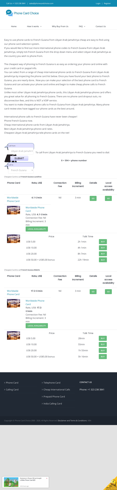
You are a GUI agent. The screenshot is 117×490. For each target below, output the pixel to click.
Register (107, 3)
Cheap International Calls (57, 389)
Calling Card (12, 389)
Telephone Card (52, 382)
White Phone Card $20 (28, 480)
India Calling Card (53, 403)
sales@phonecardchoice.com (41, 3)
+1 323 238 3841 (19, 3)
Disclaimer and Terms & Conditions (72, 420)
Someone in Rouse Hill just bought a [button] (30, 479)
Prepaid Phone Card (54, 396)
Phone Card (12, 382)
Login (98, 3)
